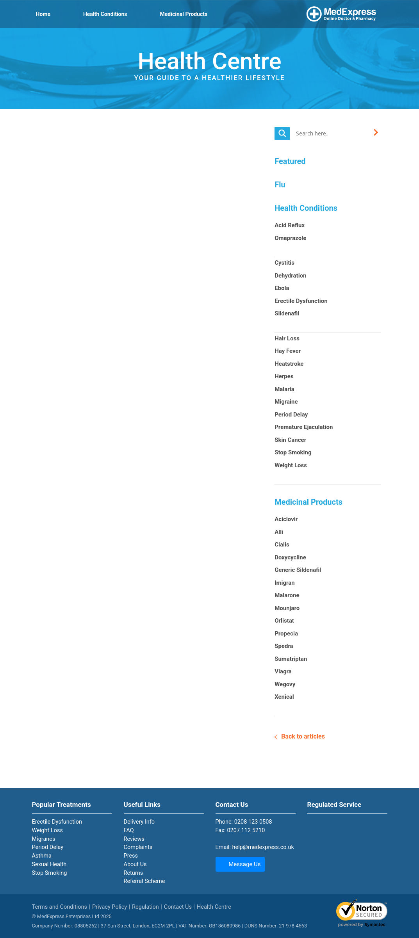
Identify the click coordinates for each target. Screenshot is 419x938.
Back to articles (303, 736)
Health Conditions (105, 14)
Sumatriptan (291, 658)
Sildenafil (287, 313)
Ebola (282, 288)
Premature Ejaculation (304, 427)
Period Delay (291, 414)
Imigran (285, 582)
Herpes (284, 376)
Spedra (284, 646)
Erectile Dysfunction (301, 300)
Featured (290, 161)
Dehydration (290, 275)
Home (43, 14)
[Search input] (332, 133)
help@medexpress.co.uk (263, 847)
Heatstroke (289, 363)
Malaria (284, 389)
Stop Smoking (293, 452)
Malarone (287, 595)
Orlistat (284, 620)
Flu (280, 184)
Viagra (283, 671)
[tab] (72, 843)
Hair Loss (287, 338)
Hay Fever (288, 350)
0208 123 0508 (253, 822)
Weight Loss (291, 465)
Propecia (286, 633)
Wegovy (285, 684)
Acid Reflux (290, 225)
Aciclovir (286, 519)
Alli (279, 532)
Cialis (282, 544)
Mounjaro (287, 608)
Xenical (284, 696)
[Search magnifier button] (282, 133)
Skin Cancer (290, 439)
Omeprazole (290, 238)
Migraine (286, 401)
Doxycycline (290, 557)
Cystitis (284, 262)
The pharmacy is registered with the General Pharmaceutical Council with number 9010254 (325, 825)
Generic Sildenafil (298, 569)
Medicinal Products (184, 14)
